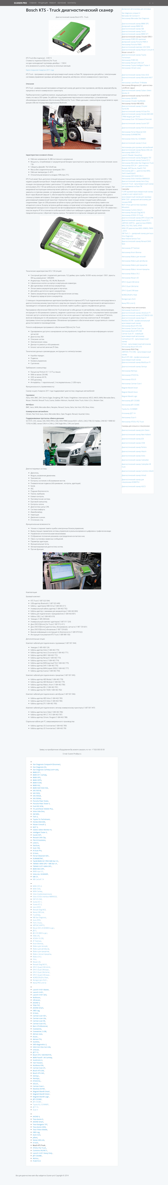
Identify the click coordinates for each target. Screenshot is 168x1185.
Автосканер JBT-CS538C (131, 405)
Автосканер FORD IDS (130, 60)
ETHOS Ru (36, 1081)
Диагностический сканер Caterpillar (135, 460)
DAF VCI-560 (37, 899)
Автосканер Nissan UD (130, 278)
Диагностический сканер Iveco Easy (135, 181)
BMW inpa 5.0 (38, 871)
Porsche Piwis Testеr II (41, 803)
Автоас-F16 (37, 1039)
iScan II (35, 1110)
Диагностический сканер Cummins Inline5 (137, 471)
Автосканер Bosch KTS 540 (132, 331)
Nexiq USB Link (38, 912)
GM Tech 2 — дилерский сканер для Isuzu (137, 233)
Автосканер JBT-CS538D (131, 400)
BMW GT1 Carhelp (40, 775)
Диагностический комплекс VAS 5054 (136, 47)
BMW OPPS (37, 780)
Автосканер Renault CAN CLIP (133, 63)
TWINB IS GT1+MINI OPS (42, 866)
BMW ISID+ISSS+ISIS (40, 788)
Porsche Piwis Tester (40, 801)
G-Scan (35, 853)
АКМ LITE (36, 936)
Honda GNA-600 (39, 822)
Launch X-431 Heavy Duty (42, 1153)
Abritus (35, 1158)
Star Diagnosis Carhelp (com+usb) (45, 770)
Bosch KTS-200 (38, 1070)
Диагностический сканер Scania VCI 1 (136, 220)
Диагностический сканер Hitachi (134, 451)
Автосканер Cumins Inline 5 (132, 210)
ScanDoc (36, 1042)
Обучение (62, 3)
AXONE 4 (36, 1003)
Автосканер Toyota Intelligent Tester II (136, 65)
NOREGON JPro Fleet (40, 977)
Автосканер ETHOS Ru (130, 375)
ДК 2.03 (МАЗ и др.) (40, 933)
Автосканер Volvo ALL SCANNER (134, 139)
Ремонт (52, 3)
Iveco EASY (37, 907)
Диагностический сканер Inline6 (134, 475)
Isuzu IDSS (36, 920)
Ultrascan (36, 1000)
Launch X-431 (38, 992)
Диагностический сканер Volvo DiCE (135, 75)
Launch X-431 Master (41, 990)
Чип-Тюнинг (38, 1063)
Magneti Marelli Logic (129, 396)
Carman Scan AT (39, 1068)
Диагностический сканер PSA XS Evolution (137, 128)
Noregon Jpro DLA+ (40, 980)
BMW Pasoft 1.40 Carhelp (42, 1057)
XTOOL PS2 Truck (39, 1148)
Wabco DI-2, (37, 957)
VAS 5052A (37, 796)
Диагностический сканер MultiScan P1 (136, 362)
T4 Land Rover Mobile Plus (43, 809)
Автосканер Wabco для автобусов (134, 261)
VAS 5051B (37, 790)
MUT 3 (35, 827)
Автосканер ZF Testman (131, 248)
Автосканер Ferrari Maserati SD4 (134, 132)
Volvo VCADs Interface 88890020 (45, 896)
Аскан (35, 1037)
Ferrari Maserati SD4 (40, 856)
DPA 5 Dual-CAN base (41, 970)
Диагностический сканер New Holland (136, 434)
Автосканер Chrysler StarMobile (133, 101)
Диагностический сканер (135, 123)
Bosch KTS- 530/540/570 (42, 1055)
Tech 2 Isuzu (37, 923)
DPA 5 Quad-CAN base (41, 975)
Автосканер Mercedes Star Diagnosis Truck (138, 163)
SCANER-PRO (20, 3)
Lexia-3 (35, 843)
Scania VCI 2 (37, 904)
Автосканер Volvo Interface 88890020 (136, 178)
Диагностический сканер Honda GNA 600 (137, 114)
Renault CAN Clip (39, 837)
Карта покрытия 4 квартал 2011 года (40, 70)
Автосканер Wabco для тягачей (133, 256)
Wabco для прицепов (41, 951)
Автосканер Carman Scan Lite (133, 328)
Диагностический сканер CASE (133, 443)
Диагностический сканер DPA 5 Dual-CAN (137, 218)
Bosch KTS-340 (38, 1073)
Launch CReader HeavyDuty (132, 155)
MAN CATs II (37, 886)
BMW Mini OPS (38, 869)
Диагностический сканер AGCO (134, 486)
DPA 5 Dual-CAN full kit (41, 972)
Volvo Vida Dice (38, 811)
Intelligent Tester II (40, 832)
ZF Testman (37, 941)
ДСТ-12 (35, 1052)
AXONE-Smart (38, 1008)
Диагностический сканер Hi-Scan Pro (136, 111)
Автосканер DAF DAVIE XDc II (132, 176)
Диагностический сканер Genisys (134, 366)
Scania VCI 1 (37, 902)
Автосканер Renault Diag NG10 (133, 212)
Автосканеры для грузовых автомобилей (137, 147)
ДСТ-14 (35, 1107)
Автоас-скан (37, 1034)
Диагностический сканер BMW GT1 (135, 34)
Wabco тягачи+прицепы (42, 954)
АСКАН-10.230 (38, 938)
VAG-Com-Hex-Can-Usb (42, 1047)
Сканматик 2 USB (39, 1031)
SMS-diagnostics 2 (39, 1044)
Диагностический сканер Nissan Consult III (138, 50)
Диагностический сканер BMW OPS (135, 24)
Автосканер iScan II (129, 417)
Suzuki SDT (37, 835)
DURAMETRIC (38, 858)
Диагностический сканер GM (133, 29)
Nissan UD (36, 962)
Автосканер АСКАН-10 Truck (132, 215)
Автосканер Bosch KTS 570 (132, 347)
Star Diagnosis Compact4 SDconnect (46, 764)
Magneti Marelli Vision (130, 392)
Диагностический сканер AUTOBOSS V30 (137, 315)
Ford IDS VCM (38, 806)
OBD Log (36, 1010)
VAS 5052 (36, 793)
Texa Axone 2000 (39, 1127)
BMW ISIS (36, 785)
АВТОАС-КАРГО (38, 925)
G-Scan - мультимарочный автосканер (136, 344)
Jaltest (35, 1137)
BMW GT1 (36, 772)
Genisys (36, 1076)
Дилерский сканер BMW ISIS (132, 26)
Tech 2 (35, 816)
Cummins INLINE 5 (40, 1150)
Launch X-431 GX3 (40, 995)
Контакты (72, 3)
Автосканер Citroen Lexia (131, 68)
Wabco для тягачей (40, 946)
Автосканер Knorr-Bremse (131, 252)
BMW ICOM (37, 783)
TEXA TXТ (36, 1005)
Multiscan (36, 997)
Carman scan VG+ (39, 1016)
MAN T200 (36, 889)
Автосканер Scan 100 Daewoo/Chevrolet (137, 119)
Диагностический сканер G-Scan (134, 143)
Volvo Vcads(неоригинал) (42, 894)
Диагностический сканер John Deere (135, 430)
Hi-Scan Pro (37, 850)
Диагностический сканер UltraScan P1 (136, 313)
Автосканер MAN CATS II (131, 152)
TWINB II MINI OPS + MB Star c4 (45, 863)
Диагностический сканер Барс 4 (134, 318)
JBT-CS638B (37, 1156)
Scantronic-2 (37, 1060)
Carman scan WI (39, 1021)
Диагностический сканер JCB (133, 439)
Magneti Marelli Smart (130, 388)
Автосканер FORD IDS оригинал (134, 39)
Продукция (43, 3)
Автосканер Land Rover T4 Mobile (134, 83)
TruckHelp (36, 915)
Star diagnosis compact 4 (131, 13)
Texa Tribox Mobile (40, 1129)
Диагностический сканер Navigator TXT (136, 158)
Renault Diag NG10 (40, 964)
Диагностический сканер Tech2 (134, 31)
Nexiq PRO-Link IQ (39, 983)
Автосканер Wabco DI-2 (130, 273)
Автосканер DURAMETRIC (131, 134)
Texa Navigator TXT (40, 1124)
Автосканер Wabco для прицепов (134, 265)
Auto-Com (36, 1135)
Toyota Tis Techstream (41, 819)
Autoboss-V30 (38, 1065)
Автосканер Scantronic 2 (131, 310)
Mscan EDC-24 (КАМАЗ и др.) (43, 928)
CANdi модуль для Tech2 (131, 116)
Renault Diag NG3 (39, 910)
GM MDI (36, 814)
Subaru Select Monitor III (42, 830)
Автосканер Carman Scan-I (132, 383)
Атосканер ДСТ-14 (128, 413)
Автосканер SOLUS (129, 379)
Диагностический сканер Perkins (134, 447)
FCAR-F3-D (37, 1161)
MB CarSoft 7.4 (38, 879)
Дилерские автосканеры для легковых (136, 9)
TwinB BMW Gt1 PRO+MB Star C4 (45, 861)
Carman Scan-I (38, 1086)
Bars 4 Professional (40, 1026)
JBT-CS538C (37, 1102)
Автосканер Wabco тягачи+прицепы (135, 269)
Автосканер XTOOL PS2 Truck (133, 422)
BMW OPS (36, 777)
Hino (34, 959)
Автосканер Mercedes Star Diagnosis (135, 18)
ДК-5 (34, 930)
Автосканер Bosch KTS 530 (132, 326)
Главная (33, 3)
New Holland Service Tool (131, 239)
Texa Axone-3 (38, 1119)
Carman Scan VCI (39, 1023)
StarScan (36, 845)
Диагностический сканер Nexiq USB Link (137, 150)
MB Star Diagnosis (39, 917)
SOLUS (35, 1084)
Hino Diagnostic (127, 236)
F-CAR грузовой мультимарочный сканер (137, 192)
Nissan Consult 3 (39, 824)
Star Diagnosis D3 (39, 767)
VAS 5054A (37, 798)
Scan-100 (36, 848)
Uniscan (36, 1050)
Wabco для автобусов (41, 949)
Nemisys (36, 1078)
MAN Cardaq (37, 891)
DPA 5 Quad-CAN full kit (41, 967)
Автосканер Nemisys (129, 371)
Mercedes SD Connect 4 (130, 16)
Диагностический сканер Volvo (133, 456)
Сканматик (37, 1029)
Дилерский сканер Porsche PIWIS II (135, 42)
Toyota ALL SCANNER (40, 1104)
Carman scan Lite (39, 1018)
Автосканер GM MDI (129, 98)
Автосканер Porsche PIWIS (131, 44)
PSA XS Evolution (39, 840)
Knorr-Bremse (38, 943)
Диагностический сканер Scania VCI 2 (136, 160)
